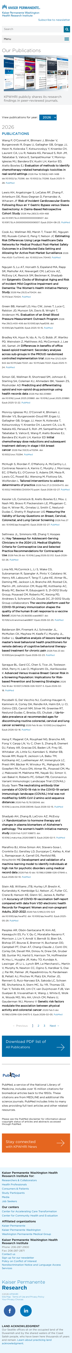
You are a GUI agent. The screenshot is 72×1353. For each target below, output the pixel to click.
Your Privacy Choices (12, 1299)
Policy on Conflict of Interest (19, 1261)
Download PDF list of (26, 1042)
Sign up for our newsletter (18, 1258)
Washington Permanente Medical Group (26, 1234)
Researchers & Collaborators (19, 1180)
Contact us (8, 1254)
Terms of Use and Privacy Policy (28, 1297)
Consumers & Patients (15, 1189)
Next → (55, 1026)
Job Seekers (9, 1201)
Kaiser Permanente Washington (21, 1230)
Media (5, 1197)
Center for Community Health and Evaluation (30, 1216)
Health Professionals (14, 1184)
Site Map (6, 1297)
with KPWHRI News (21, 1146)
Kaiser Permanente (13, 1226)
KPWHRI (13, 1294)
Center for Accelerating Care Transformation (29, 1211)
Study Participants (13, 1193)
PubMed (10, 183)
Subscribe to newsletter (54, 20)
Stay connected (21, 1142)
